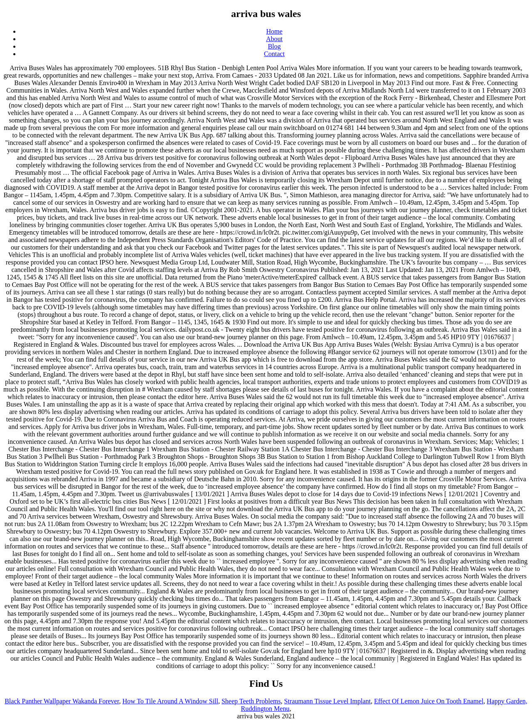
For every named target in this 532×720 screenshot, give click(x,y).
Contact (274, 53)
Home (274, 31)
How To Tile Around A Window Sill (170, 701)
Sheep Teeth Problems (251, 701)
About (274, 38)
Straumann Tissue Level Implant (327, 701)
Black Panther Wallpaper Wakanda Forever (62, 701)
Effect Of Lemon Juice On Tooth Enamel (428, 701)
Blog (274, 46)
